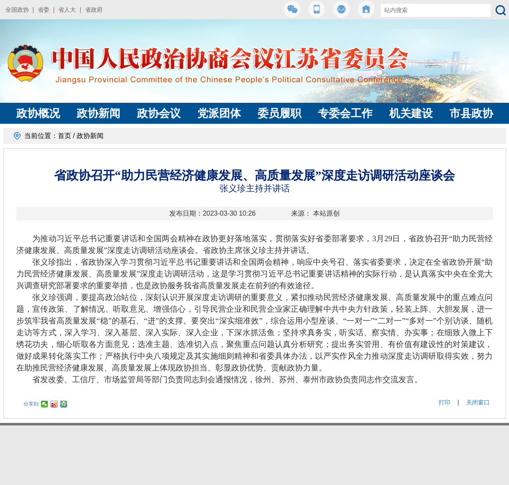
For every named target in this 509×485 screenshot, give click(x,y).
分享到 (31, 404)
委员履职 (279, 113)
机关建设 (411, 113)
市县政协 (471, 113)
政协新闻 (98, 113)
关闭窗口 (478, 402)
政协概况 (38, 113)
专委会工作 (345, 113)
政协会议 (159, 113)
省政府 (94, 9)
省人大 (67, 9)
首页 (64, 135)
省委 (43, 9)
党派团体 (219, 113)
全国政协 (17, 9)
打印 (444, 402)
